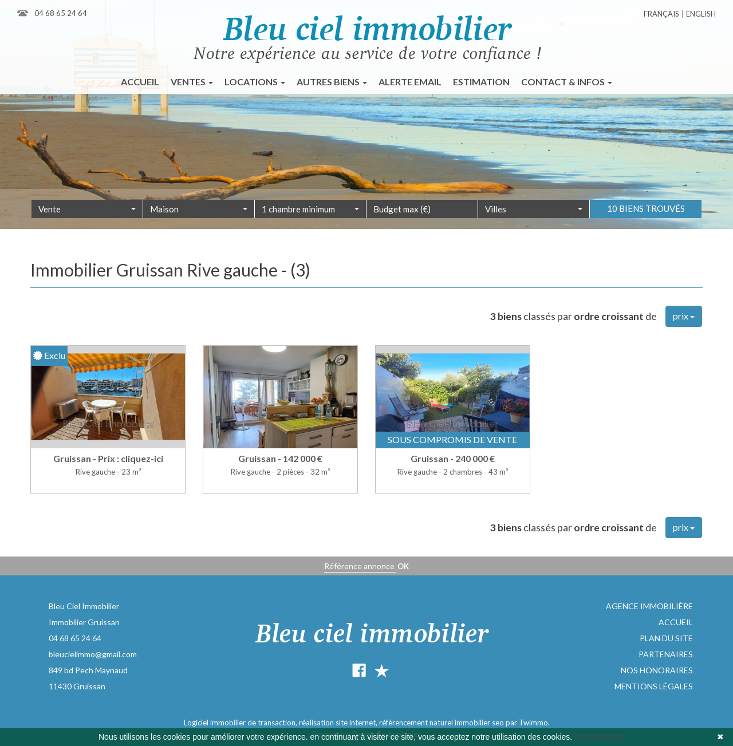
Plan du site (666, 638)
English (701, 13)
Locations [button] (254, 81)
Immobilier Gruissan (84, 622)
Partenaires (666, 654)
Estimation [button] (481, 81)
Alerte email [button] (410, 81)
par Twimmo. (528, 722)
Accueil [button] (140, 81)
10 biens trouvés (646, 223)
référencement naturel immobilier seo (442, 722)
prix (684, 315)
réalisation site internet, (339, 722)
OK (403, 566)
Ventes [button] (192, 81)
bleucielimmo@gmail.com (93, 654)
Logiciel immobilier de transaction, (241, 722)
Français (661, 13)
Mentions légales (653, 686)
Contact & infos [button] (566, 81)
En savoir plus (599, 736)
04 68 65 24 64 (60, 13)
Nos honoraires (657, 670)
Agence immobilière (649, 606)
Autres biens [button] (332, 81)
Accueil (676, 622)
